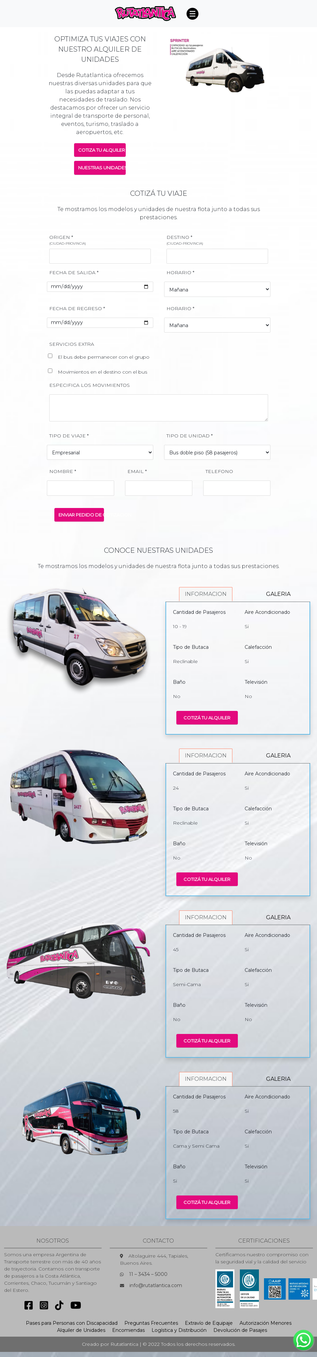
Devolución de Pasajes (240, 1330)
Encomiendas (128, 1330)
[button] (173, 65)
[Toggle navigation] (192, 13)
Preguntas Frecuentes (151, 1323)
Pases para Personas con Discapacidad (72, 1323)
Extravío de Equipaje (209, 1323)
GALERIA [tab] (278, 594)
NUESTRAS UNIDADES (102, 167)
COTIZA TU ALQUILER (101, 150)
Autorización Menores (266, 1323)
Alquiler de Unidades (81, 1330)
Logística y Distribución (179, 1330)
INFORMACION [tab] (206, 594)
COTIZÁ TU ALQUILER (206, 717)
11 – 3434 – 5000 (148, 1274)
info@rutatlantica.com (155, 1285)
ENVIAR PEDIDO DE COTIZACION (81, 514)
